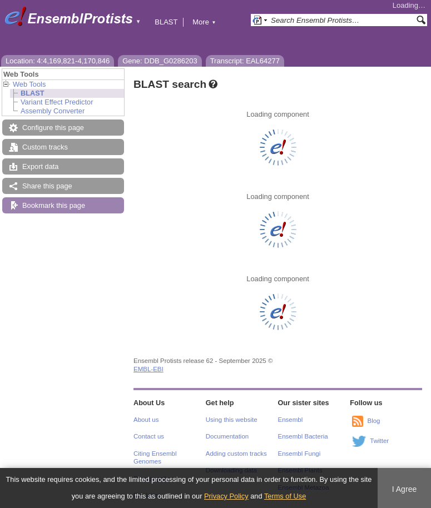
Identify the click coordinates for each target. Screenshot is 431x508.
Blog (373, 420)
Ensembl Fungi (299, 453)
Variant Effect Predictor (57, 102)
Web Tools (29, 84)
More (204, 22)
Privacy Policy (226, 496)
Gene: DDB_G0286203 (159, 61)
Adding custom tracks (236, 453)
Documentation (227, 436)
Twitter (379, 440)
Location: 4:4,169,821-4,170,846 (58, 61)
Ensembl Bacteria (303, 436)
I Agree (404, 489)
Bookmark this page (53, 205)
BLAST (166, 22)
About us (145, 419)
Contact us (148, 436)
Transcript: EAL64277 (245, 61)
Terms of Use (285, 496)
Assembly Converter (53, 111)
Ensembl (290, 419)
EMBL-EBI (148, 369)
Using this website (231, 419)
